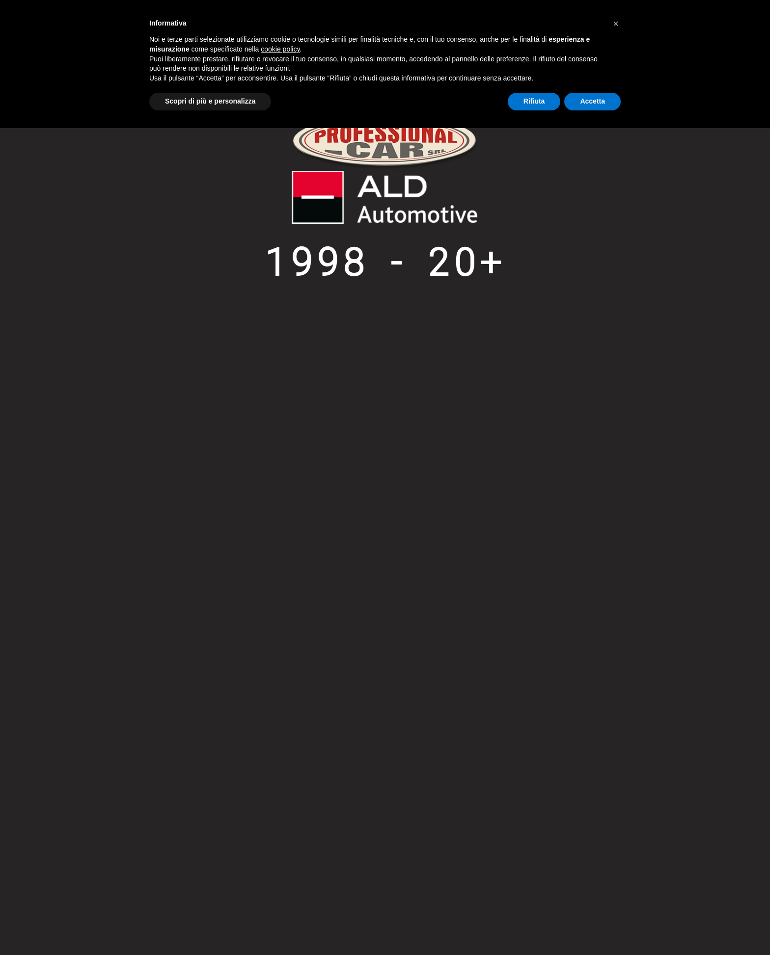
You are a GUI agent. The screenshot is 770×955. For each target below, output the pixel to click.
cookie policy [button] (280, 49)
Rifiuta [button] (534, 101)
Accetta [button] (592, 101)
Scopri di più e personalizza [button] (210, 101)
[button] (616, 23)
